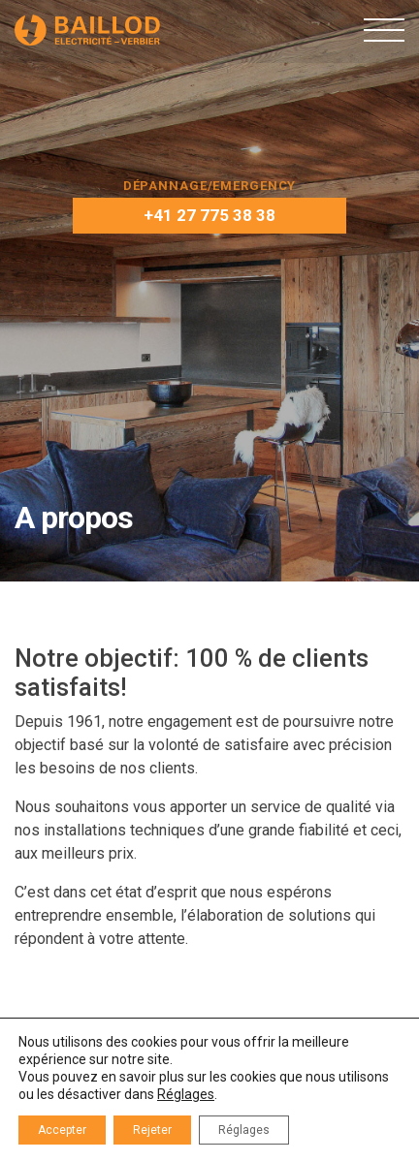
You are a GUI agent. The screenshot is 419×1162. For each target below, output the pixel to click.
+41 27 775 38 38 (209, 215)
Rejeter (152, 1130)
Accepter (62, 1130)
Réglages (185, 1094)
